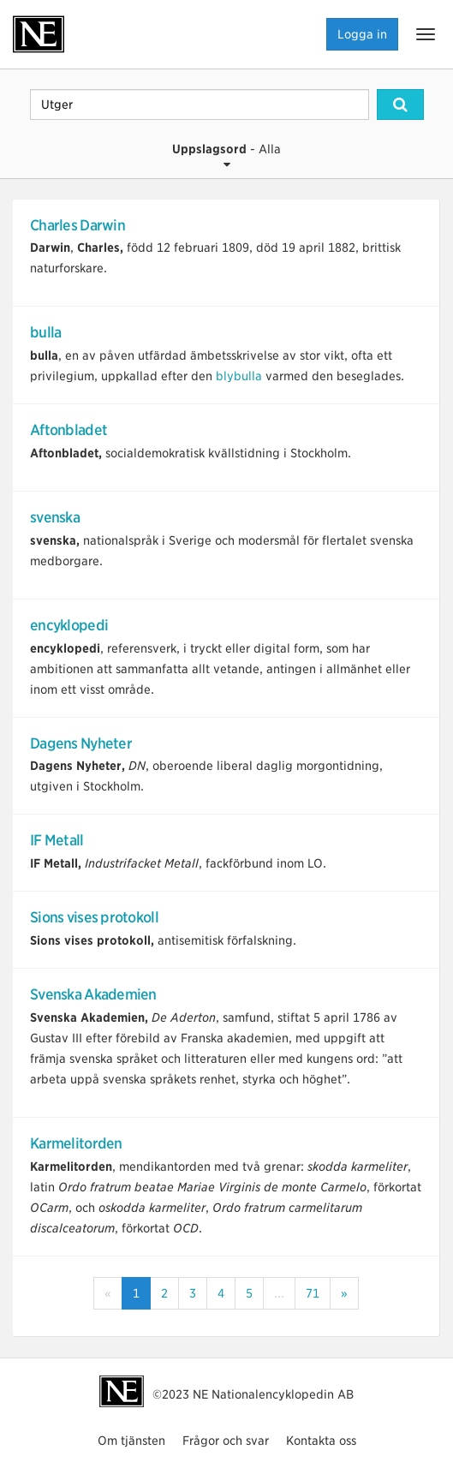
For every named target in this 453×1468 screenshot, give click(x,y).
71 (312, 1293)
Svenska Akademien (93, 994)
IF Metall (57, 840)
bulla (45, 332)
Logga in (362, 34)
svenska (55, 517)
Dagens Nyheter (81, 743)
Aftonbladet (68, 430)
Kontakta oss (321, 1440)
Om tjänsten (131, 1440)
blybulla (239, 376)
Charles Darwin (77, 225)
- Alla (226, 156)
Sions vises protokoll (94, 917)
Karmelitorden (76, 1143)
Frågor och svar (225, 1440)
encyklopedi (69, 625)
